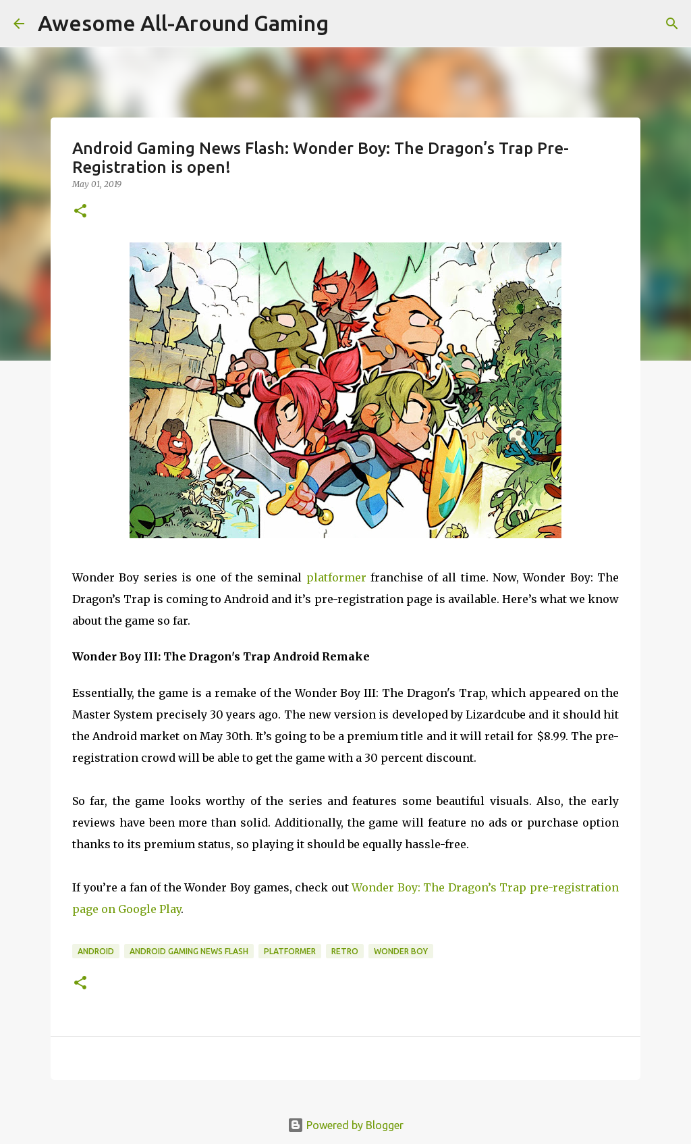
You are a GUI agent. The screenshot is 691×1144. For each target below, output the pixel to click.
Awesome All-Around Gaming (183, 23)
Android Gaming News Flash (189, 951)
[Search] (672, 23)
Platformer (290, 951)
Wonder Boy (401, 951)
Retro (344, 951)
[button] (80, 212)
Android (96, 951)
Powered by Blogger (345, 1125)
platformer (336, 577)
